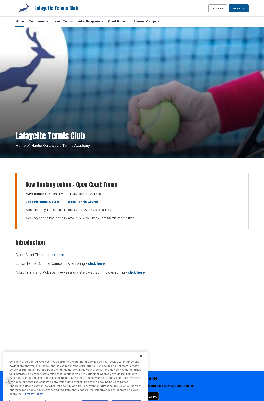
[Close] (141, 365)
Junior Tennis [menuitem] (63, 21)
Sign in (218, 8)
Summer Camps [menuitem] (145, 21)
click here (55, 255)
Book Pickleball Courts (42, 202)
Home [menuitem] (19, 21)
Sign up (238, 8)
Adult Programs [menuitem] (89, 21)
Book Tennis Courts (83, 202)
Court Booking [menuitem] (118, 21)
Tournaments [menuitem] (39, 21)
